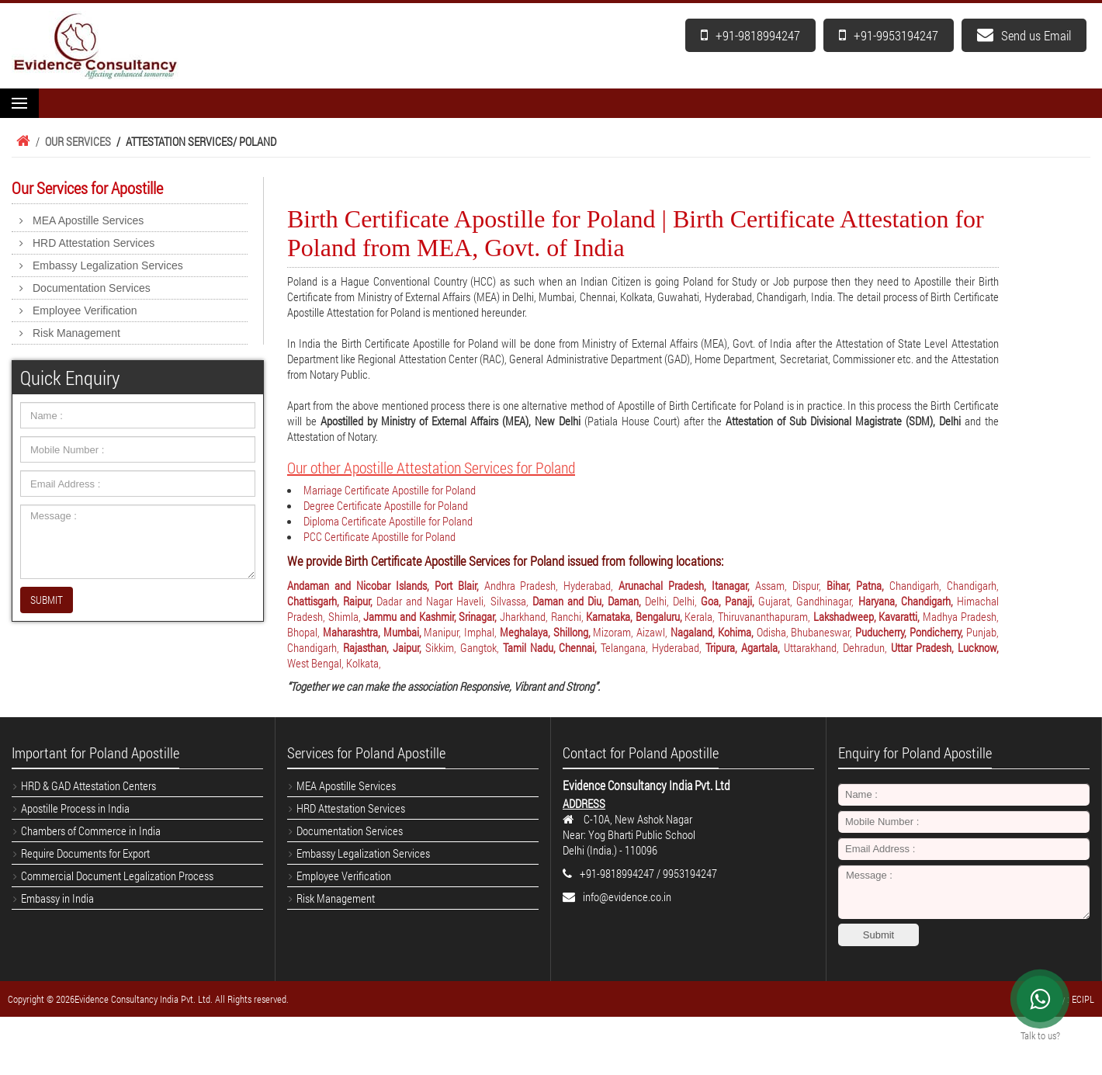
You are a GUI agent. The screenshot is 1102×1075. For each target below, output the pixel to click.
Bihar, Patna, (857, 585)
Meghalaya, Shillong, (547, 632)
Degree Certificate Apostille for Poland (385, 505)
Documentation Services (92, 288)
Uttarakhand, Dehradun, (837, 647)
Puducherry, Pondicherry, (910, 632)
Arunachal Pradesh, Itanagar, (687, 585)
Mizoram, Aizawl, (632, 632)
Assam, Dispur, (790, 585)
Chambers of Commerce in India (91, 830)
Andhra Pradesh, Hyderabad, (551, 585)
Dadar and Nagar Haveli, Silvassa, (454, 601)
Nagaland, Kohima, (714, 632)
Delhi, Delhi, (673, 601)
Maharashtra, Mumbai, (374, 632)
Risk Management (76, 333)
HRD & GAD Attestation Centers (88, 785)
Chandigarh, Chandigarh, (944, 585)
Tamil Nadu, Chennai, (552, 647)
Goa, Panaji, (729, 601)
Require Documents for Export (85, 853)
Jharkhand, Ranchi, (543, 616)
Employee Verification (85, 310)
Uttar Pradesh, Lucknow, (945, 647)
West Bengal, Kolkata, (334, 663)
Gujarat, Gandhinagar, (808, 601)
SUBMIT (46, 599)
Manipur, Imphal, (462, 632)
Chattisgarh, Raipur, (331, 601)
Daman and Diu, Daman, (588, 601)
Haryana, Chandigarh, (907, 601)
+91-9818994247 (750, 35)
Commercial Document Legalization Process (117, 875)
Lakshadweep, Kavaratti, (868, 616)
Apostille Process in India (75, 808)
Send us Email (1024, 35)
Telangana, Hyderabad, (653, 647)
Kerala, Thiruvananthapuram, (748, 616)
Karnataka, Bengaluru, (635, 616)
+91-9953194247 (888, 35)
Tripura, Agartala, (744, 647)
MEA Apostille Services (88, 220)
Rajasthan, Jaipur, (384, 647)
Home (21, 141)
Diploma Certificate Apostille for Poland (388, 521)
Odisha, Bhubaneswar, (806, 632)
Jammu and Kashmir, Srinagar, (431, 616)
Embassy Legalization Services (108, 265)
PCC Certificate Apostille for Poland (379, 536)
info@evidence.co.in (627, 896)
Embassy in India (57, 898)
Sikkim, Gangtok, (464, 647)
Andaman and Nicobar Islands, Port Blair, (385, 585)
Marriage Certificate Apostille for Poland (389, 490)
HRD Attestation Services (93, 243)
